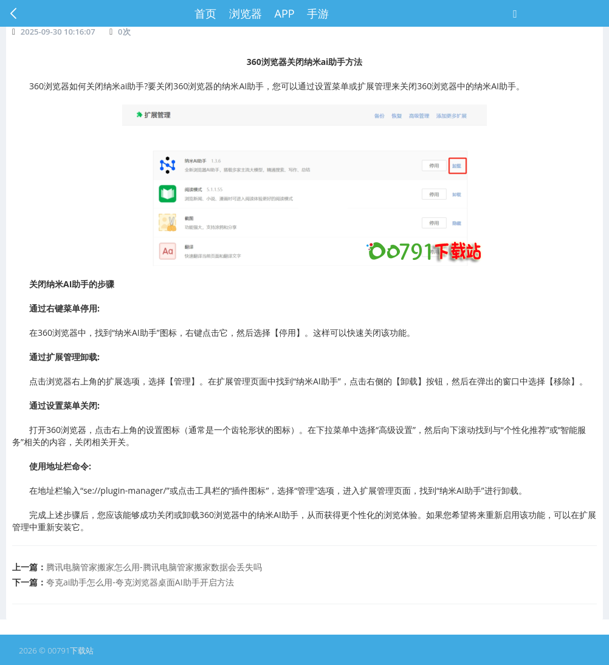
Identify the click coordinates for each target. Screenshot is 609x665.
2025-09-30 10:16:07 (58, 31)
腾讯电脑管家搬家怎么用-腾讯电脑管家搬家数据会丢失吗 (154, 567)
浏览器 (245, 13)
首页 (205, 13)
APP (285, 13)
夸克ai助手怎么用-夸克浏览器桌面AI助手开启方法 (140, 582)
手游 (318, 13)
